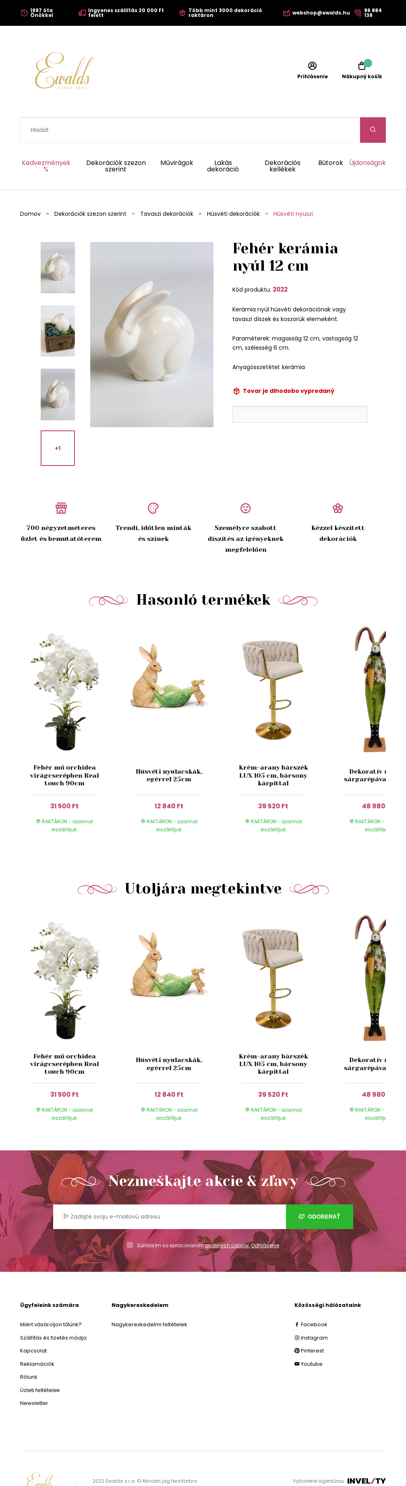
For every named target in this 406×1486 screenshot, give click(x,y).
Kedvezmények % (46, 140)
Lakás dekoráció (223, 140)
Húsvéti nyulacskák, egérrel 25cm (169, 750)
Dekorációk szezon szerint (116, 140)
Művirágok (176, 138)
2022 (280, 264)
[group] (72, 708)
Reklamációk (37, 1338)
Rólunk (28, 1351)
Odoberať (319, 1191)
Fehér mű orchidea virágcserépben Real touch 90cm (64, 749)
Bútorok (330, 138)
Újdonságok (367, 138)
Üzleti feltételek (40, 1365)
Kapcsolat (33, 1325)
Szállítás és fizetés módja (53, 1312)
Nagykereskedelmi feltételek (149, 1299)
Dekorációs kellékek (282, 140)
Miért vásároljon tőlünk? (51, 1299)
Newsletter (34, 1378)
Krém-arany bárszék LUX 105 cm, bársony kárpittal (273, 749)
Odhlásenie (265, 1220)
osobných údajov (227, 1220)
